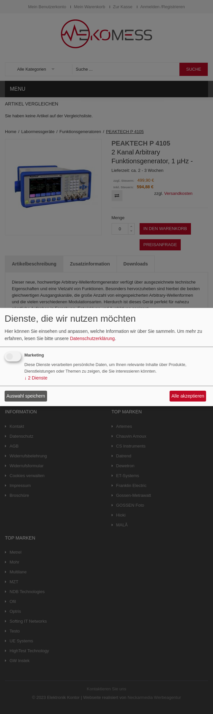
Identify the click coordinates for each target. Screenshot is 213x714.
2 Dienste (35, 378)
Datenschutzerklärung (92, 338)
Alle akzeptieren (188, 396)
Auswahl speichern (26, 396)
